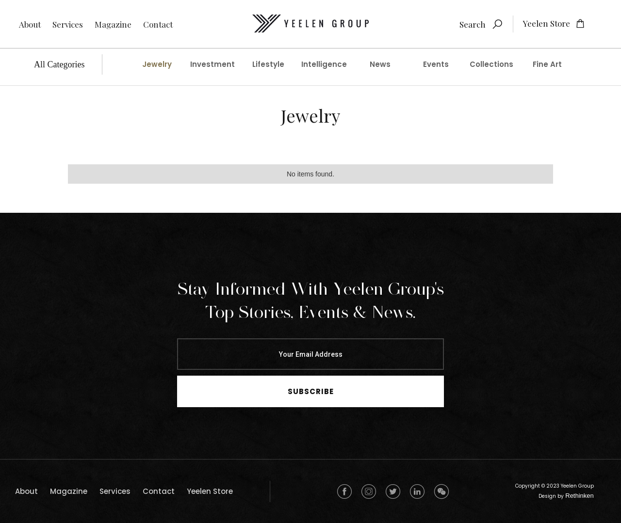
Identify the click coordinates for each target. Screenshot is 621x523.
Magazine (113, 24)
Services (67, 24)
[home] (310, 24)
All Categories (59, 64)
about (26, 491)
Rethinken (579, 495)
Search (472, 24)
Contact (158, 24)
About (30, 24)
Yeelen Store (210, 491)
